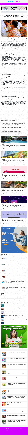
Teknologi (3, 204)
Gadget (3, 299)
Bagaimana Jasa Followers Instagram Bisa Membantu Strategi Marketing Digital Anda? (12, 206)
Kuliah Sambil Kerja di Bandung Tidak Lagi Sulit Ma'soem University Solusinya (13, 161)
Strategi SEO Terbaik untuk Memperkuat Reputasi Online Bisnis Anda (14, 311)
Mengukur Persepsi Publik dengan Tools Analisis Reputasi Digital (13, 315)
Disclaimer (7, 430)
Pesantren (19, 131)
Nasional (13, 299)
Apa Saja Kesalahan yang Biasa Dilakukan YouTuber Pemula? (16, 415)
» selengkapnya (3, 148)
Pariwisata (3, 144)
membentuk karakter (18, 37)
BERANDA (3, 11)
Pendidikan (3, 159)
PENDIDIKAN (7, 11)
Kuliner (3, 189)
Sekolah (15, 131)
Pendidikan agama (4, 131)
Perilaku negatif (10, 131)
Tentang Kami (20, 428)
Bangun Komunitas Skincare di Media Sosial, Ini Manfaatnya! (16, 358)
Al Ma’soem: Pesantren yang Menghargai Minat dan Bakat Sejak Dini (11, 127)
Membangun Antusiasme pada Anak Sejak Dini (8, 120)
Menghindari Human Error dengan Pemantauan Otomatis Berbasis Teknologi (15, 319)
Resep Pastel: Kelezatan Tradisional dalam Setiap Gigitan (15, 402)
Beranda (7, 428)
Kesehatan (8, 299)
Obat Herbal (8, 386)
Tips (2, 174)
